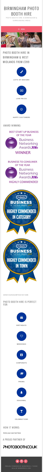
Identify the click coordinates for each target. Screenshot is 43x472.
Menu (23, 29)
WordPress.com (24, 468)
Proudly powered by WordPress (18, 466)
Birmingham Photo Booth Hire (21, 11)
